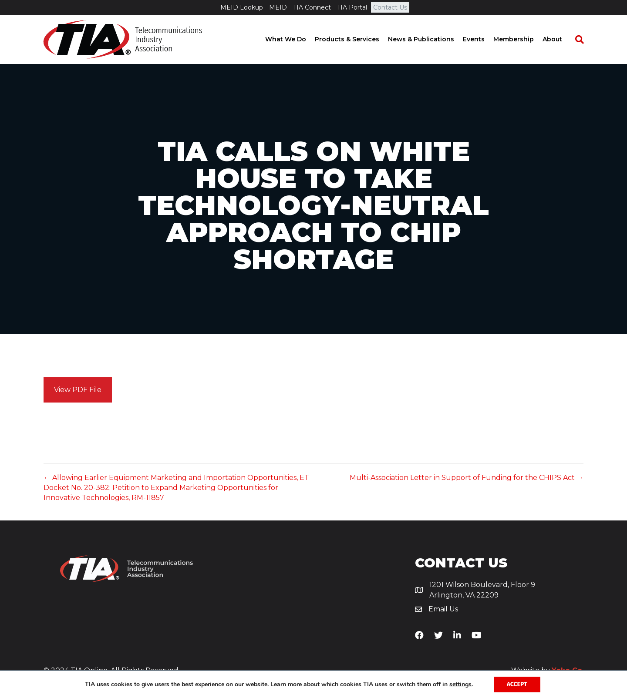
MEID (278, 7)
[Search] (583, 40)
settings (460, 684)
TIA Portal (352, 7)
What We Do (293, 39)
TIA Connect (312, 7)
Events (482, 39)
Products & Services (355, 39)
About (560, 39)
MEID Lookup (241, 7)
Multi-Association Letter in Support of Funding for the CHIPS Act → (466, 477)
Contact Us (390, 7)
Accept (517, 684)
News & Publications (429, 39)
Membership (522, 39)
